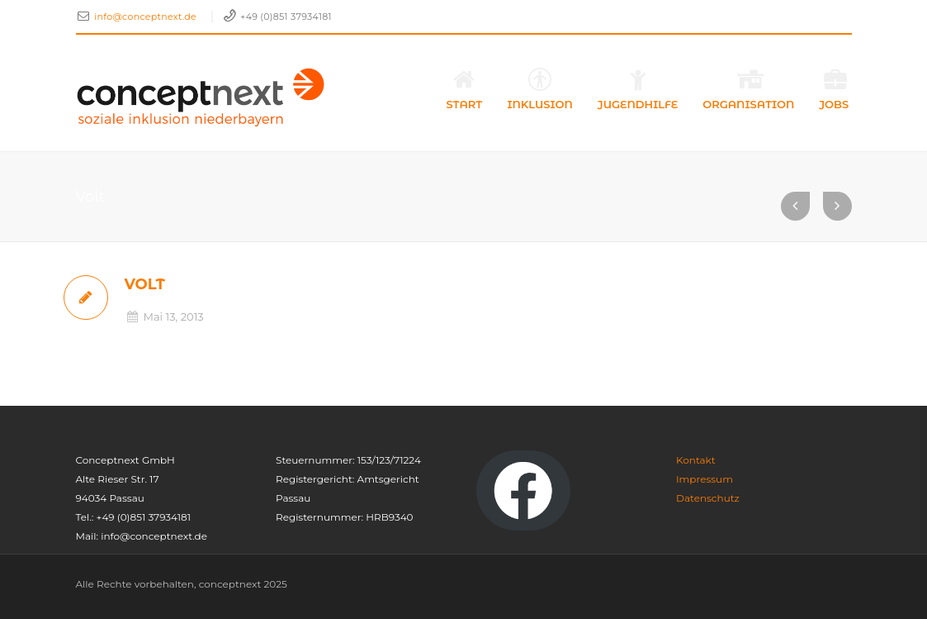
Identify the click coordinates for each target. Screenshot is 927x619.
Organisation (748, 89)
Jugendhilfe (638, 89)
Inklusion (539, 89)
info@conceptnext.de (146, 16)
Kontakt (696, 460)
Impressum (704, 479)
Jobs (835, 89)
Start (465, 89)
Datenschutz (708, 498)
